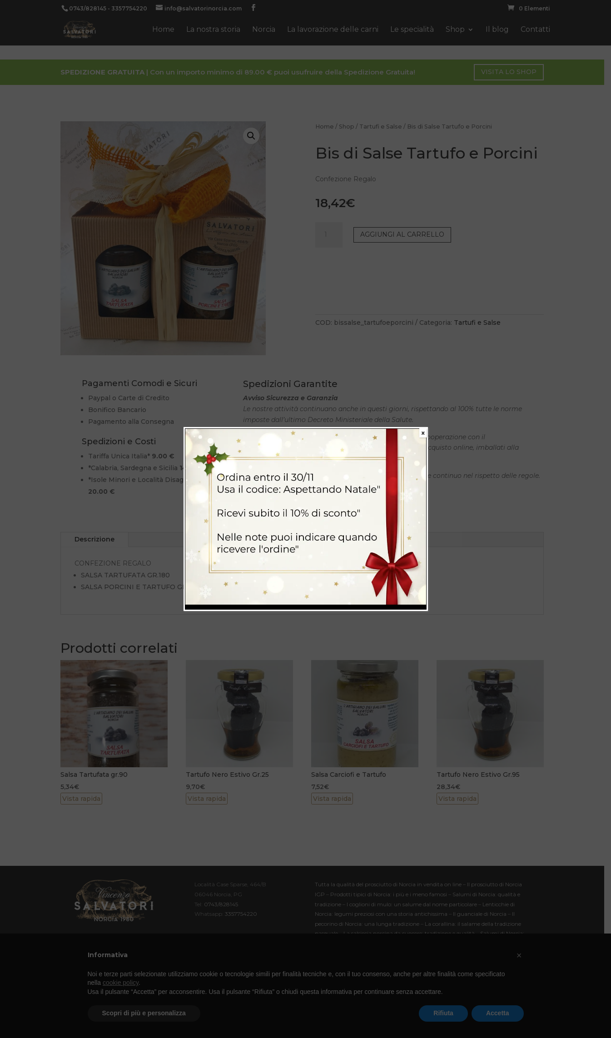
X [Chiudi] (423, 433)
